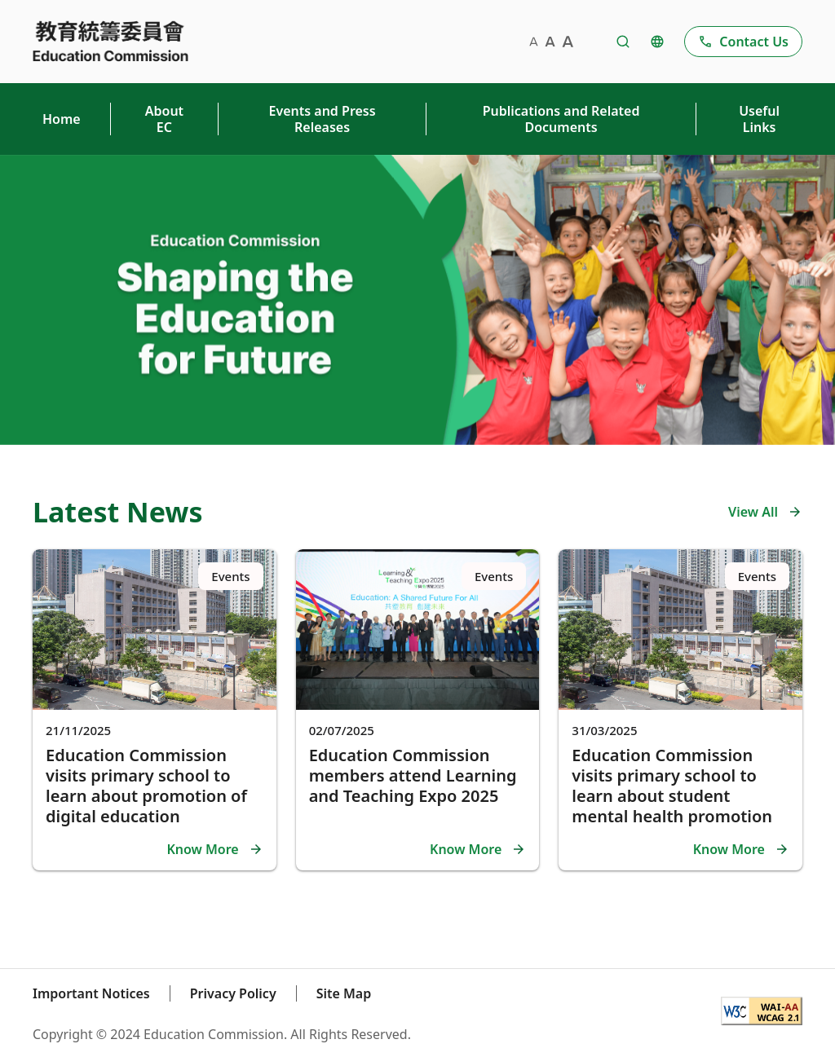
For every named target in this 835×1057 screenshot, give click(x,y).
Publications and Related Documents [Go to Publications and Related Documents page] (561, 119)
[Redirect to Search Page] (623, 41)
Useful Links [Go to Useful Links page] (759, 119)
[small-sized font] (533, 41)
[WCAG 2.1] (761, 1013)
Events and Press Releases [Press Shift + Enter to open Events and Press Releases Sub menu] (322, 119)
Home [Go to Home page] (61, 119)
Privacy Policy (233, 993)
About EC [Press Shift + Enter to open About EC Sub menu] (164, 119)
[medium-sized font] (550, 41)
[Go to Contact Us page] (743, 41)
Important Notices (91, 993)
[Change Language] (657, 41)
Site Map (344, 993)
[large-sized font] (567, 41)
